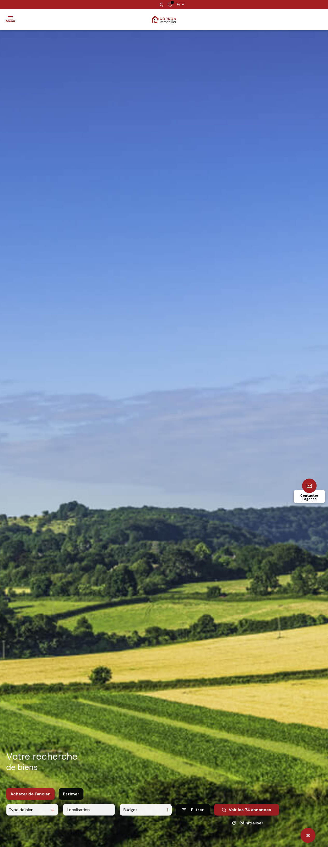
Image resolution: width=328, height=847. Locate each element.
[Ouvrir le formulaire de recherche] (193, 814)
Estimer (71, 798)
